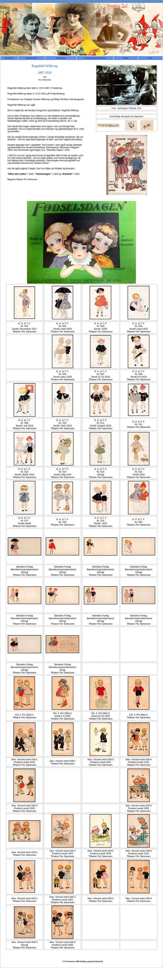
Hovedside (9, 58)
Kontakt (126, 58)
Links (150, 58)
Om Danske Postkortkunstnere (95, 58)
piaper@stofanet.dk (95, 961)
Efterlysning (60, 58)
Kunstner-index (31, 58)
